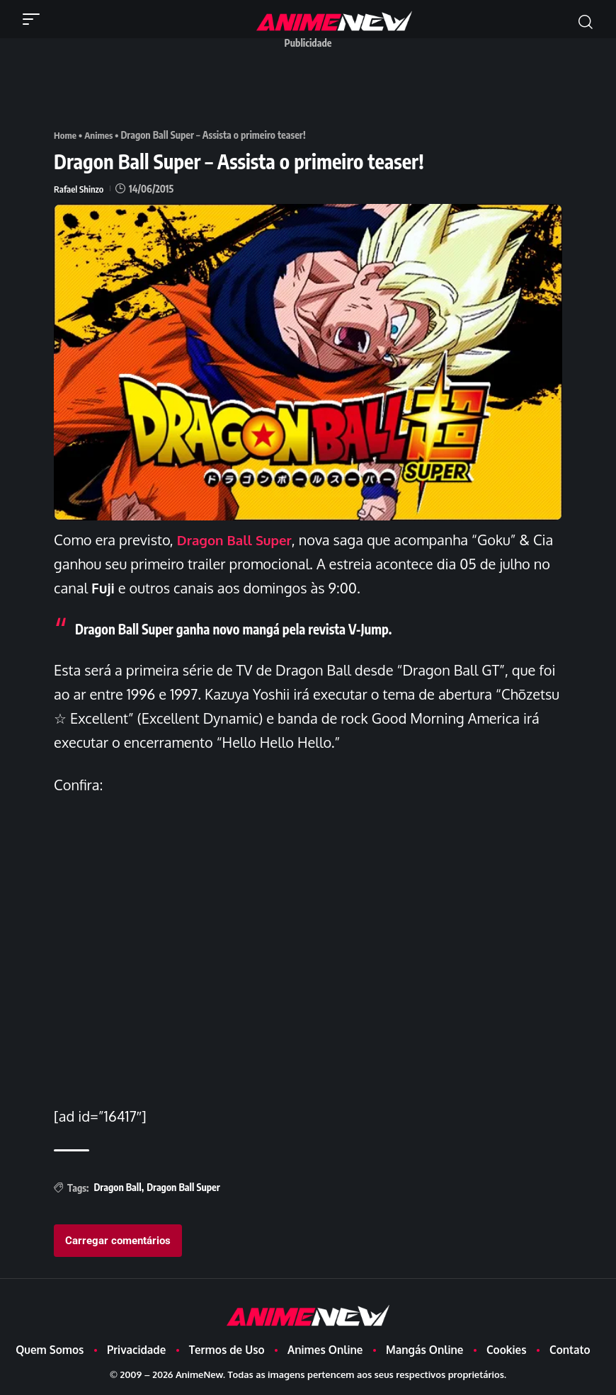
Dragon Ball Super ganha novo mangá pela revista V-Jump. (244, 628)
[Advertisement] (311, 87)
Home (66, 135)
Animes (101, 135)
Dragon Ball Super (238, 539)
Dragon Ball (117, 1187)
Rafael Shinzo (80, 189)
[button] (35, 19)
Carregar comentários (118, 1240)
